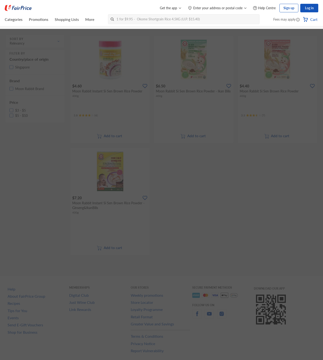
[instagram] (221, 316)
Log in (309, 8)
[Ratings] (85, 115)
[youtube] (209, 316)
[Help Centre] (264, 8)
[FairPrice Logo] (18, 8)
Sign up (288, 8)
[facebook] (197, 316)
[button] (298, 20)
